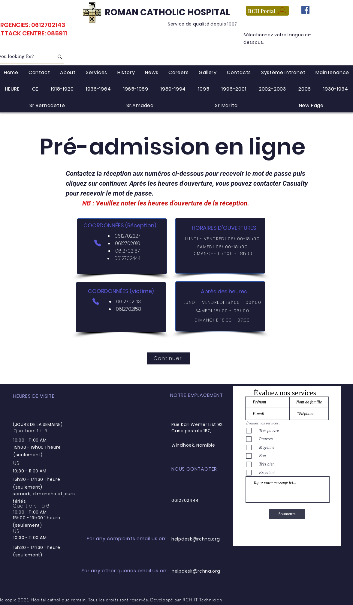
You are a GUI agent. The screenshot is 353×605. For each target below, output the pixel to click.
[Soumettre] (287, 514)
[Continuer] (168, 358)
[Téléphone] (97, 243)
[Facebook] (305, 10)
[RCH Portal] (267, 11)
